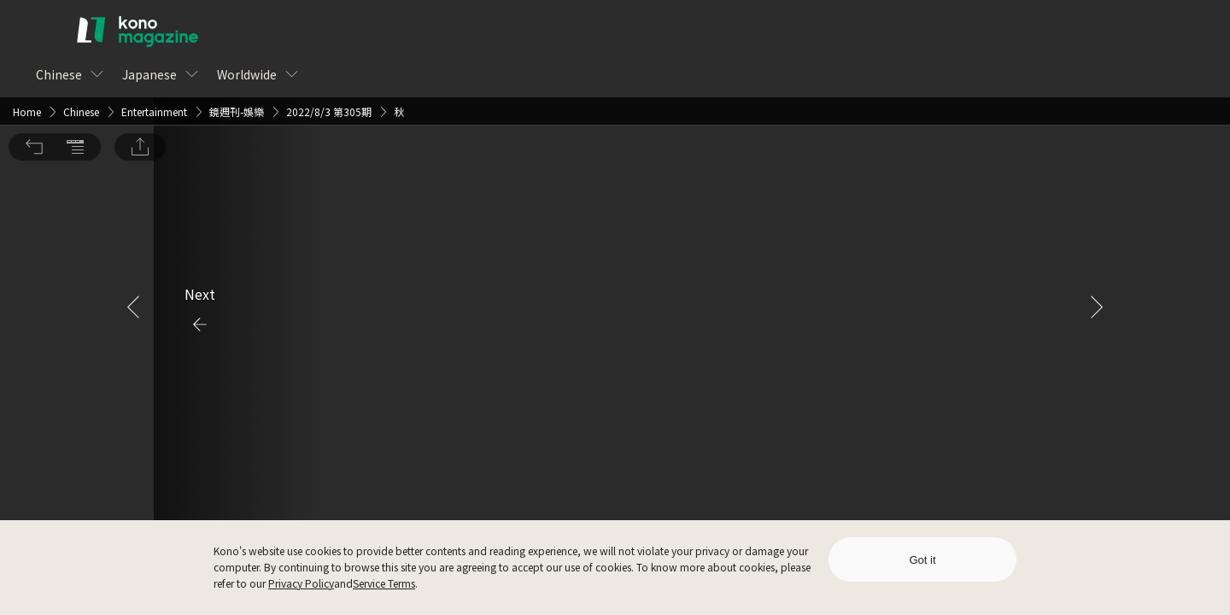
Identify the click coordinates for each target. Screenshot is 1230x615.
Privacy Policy (301, 583)
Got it (922, 560)
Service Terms (384, 583)
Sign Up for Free (708, 341)
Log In (587, 341)
